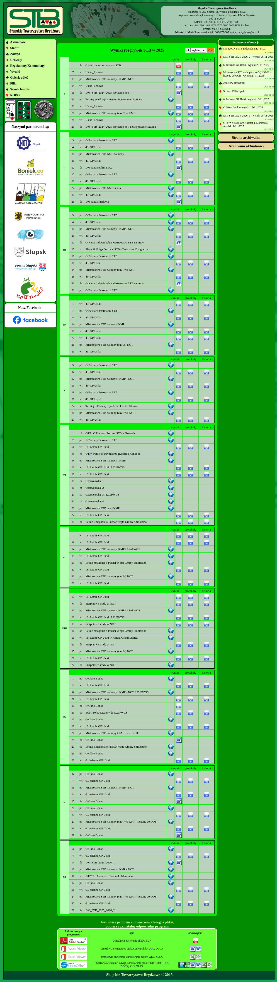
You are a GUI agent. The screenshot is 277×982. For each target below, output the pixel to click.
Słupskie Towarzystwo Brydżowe (133, 974)
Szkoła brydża (19, 89)
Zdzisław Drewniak (234, 82)
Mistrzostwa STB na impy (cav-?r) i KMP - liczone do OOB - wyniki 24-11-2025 (247, 74)
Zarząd (15, 54)
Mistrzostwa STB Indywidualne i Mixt (244, 48)
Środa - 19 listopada (234, 91)
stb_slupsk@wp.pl (249, 32)
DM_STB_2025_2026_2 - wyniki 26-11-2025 (248, 56)
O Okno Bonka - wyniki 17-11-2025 (243, 107)
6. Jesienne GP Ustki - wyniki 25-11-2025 (246, 65)
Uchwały (16, 60)
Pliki (13, 83)
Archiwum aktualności (246, 146)
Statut (14, 48)
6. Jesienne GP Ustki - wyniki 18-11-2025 (246, 99)
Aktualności (18, 42)
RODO (15, 95)
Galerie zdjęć (19, 77)
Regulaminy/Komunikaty (27, 65)
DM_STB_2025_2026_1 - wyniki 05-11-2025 (248, 115)
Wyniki (15, 71)
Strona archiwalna (246, 137)
